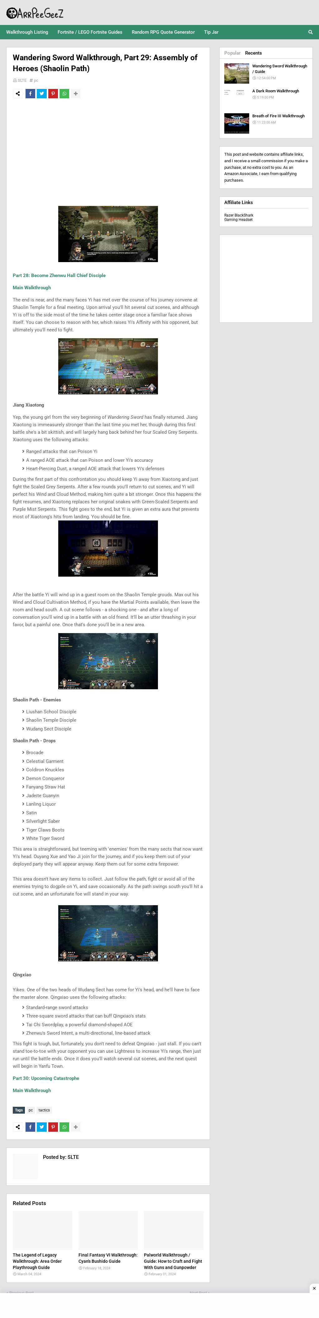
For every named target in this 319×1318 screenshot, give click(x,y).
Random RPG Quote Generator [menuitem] (163, 32)
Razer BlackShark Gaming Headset (238, 217)
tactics (44, 1110)
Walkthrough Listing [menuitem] (27, 32)
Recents (253, 53)
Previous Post (21, 1291)
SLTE (22, 80)
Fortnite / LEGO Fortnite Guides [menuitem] (90, 32)
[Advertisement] (108, 149)
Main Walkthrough (32, 287)
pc (36, 80)
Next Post (198, 1291)
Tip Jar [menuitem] (211, 32)
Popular (232, 53)
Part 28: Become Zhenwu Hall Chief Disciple (59, 275)
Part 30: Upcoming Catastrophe (46, 1078)
